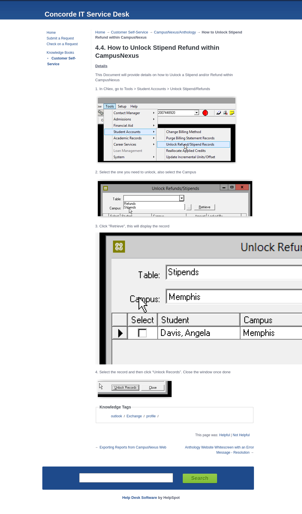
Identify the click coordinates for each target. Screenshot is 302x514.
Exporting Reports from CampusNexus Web (133, 447)
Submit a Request (60, 38)
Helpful (224, 435)
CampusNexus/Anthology (175, 32)
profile (151, 416)
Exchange (134, 416)
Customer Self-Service (129, 32)
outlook (116, 416)
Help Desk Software (139, 497)
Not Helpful (241, 435)
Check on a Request (62, 44)
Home (51, 33)
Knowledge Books (60, 53)
